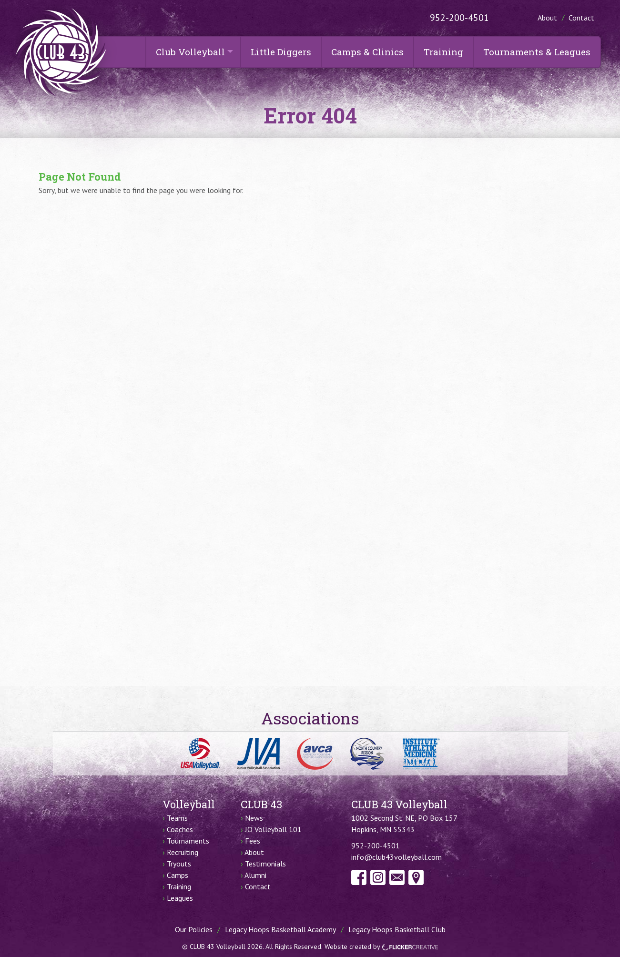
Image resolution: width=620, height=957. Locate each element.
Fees (252, 840)
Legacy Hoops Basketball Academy (280, 929)
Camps (177, 875)
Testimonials (265, 863)
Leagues (180, 898)
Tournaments (188, 840)
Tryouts (179, 863)
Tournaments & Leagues (536, 52)
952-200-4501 (459, 17)
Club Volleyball (190, 52)
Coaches (180, 829)
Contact (581, 17)
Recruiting (182, 852)
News (254, 818)
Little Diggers (281, 52)
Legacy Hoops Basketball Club (397, 929)
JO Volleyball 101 (273, 829)
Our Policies (194, 929)
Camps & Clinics (367, 52)
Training (443, 52)
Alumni (255, 875)
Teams (177, 818)
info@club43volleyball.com (396, 857)
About (547, 17)
